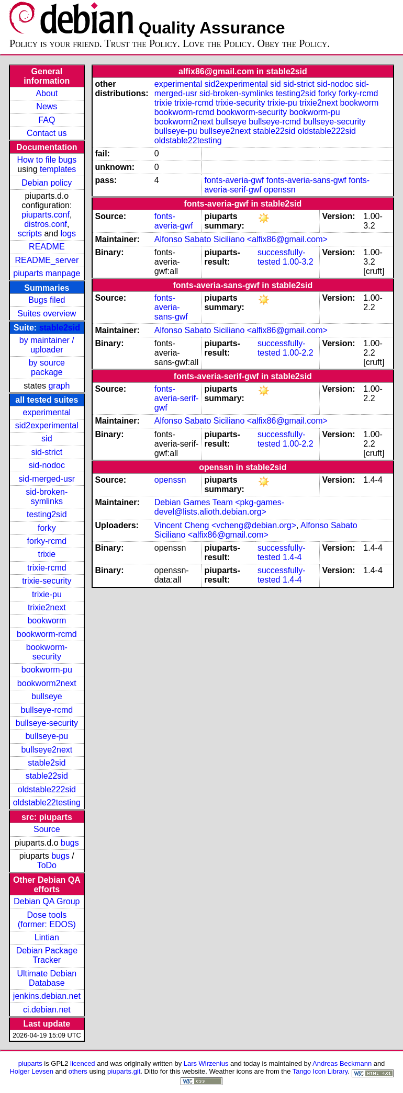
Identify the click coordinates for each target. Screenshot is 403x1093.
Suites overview (46, 313)
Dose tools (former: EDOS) (47, 919)
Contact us (46, 133)
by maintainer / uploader (46, 345)
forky (47, 527)
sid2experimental (47, 425)
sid (46, 438)
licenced (82, 1063)
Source (46, 829)
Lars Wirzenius (206, 1063)
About (47, 93)
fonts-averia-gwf (234, 180)
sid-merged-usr (47, 478)
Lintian (47, 937)
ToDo (47, 865)
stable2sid (59, 327)
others (78, 1071)
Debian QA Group (47, 901)
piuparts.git (123, 1071)
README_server (47, 260)
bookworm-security (47, 652)
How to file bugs (46, 159)
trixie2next (47, 607)
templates (58, 169)
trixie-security (46, 580)
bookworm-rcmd (47, 634)
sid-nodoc (47, 465)
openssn (280, 189)
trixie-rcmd (46, 567)
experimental (47, 412)
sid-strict (47, 452)
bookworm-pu (46, 669)
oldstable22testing (47, 802)
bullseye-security (47, 723)
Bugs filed (46, 299)
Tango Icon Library (320, 1071)
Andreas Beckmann (342, 1063)
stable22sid (47, 775)
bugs (70, 842)
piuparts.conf (45, 214)
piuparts (30, 1063)
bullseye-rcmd (47, 709)
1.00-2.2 (298, 352)
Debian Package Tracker (46, 955)
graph (59, 385)
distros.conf (45, 224)
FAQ (46, 120)
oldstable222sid (47, 789)
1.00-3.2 (298, 261)
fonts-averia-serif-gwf (176, 398)
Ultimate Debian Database (46, 978)
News (46, 106)
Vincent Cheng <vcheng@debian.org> (225, 525)
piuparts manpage (46, 273)
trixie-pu (47, 594)
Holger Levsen (31, 1071)
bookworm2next (46, 683)
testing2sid (47, 514)
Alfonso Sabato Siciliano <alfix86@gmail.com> (241, 239)
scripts (30, 233)
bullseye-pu (46, 736)
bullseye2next (46, 749)
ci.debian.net (47, 1009)
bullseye (46, 696)
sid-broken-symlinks (47, 496)
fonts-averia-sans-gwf (306, 180)
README (46, 246)
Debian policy (46, 182)
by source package (47, 367)
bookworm (46, 620)
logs (68, 233)
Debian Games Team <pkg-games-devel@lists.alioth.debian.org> (219, 507)
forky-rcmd (47, 541)
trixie (46, 554)
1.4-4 (292, 557)
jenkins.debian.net (47, 996)
